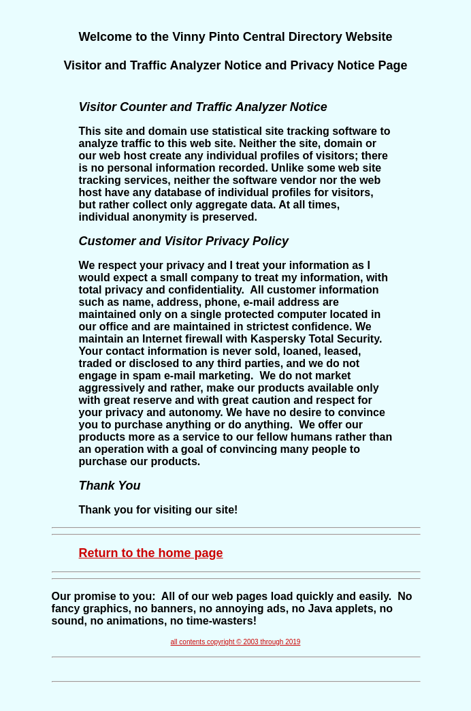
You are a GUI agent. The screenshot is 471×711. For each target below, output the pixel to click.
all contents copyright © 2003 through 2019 (236, 642)
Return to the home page (151, 553)
